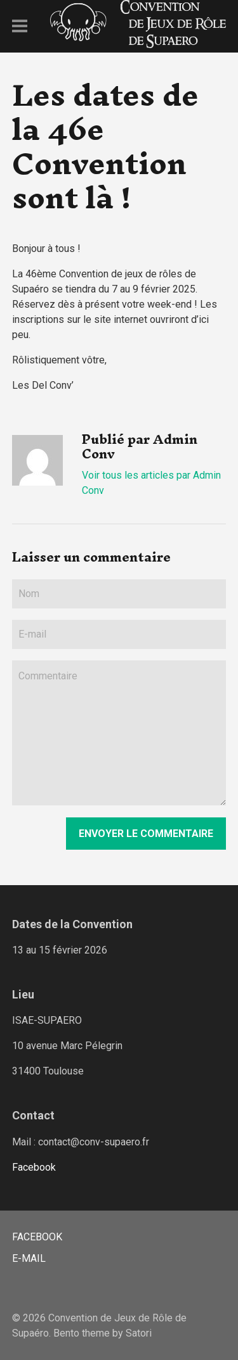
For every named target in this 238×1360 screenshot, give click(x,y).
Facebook (34, 1167)
